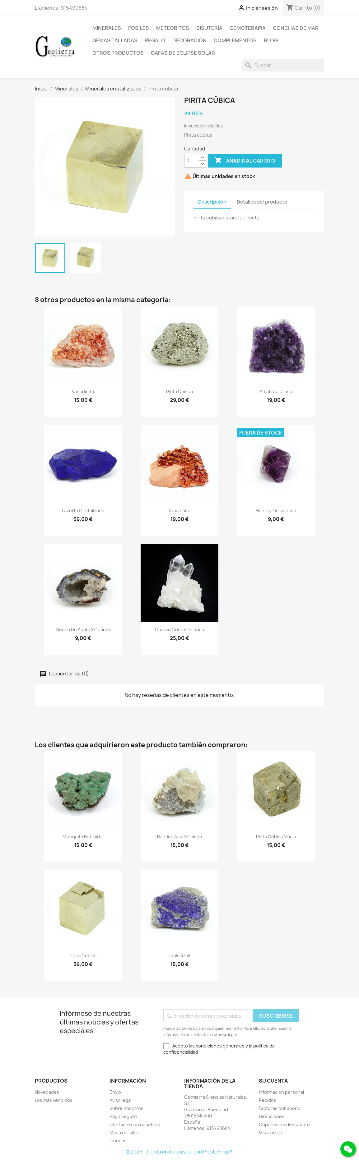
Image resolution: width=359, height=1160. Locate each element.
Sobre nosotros (126, 1108)
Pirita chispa (179, 391)
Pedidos (267, 1100)
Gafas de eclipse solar (183, 52)
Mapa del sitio (124, 1132)
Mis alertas (270, 1132)
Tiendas (118, 1141)
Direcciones (271, 1116)
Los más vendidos (53, 1100)
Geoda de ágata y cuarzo (83, 630)
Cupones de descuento (284, 1124)
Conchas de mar (296, 28)
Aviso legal (121, 1100)
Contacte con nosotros (135, 1124)
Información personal (281, 1092)
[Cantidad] (191, 161)
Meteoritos (172, 28)
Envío (115, 1092)
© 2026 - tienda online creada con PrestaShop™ (180, 1151)
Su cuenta (273, 1080)
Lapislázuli (179, 956)
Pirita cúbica (83, 956)
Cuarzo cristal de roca (179, 630)
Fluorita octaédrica (276, 510)
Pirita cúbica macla (276, 837)
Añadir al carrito (245, 161)
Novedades (47, 1092)
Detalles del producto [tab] (262, 202)
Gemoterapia (248, 28)
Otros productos (118, 52)
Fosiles (138, 28)
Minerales (106, 28)
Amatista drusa (276, 391)
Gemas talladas (115, 40)
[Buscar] (283, 65)
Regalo (155, 40)
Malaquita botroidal (83, 837)
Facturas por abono (280, 1108)
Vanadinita (83, 391)
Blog (271, 40)
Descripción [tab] (212, 202)
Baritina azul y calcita (179, 837)
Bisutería (209, 28)
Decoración (189, 40)
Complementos (235, 40)
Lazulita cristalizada (83, 510)
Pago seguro (123, 1116)
